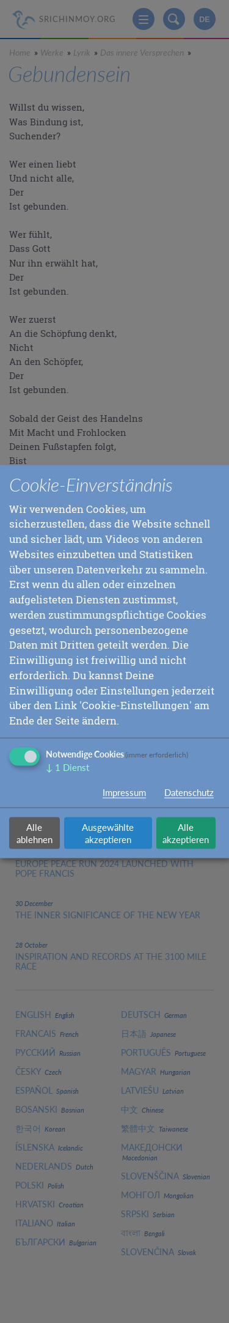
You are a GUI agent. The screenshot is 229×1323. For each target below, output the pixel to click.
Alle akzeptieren (185, 832)
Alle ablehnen (34, 832)
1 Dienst (67, 767)
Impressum (124, 791)
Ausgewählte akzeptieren (108, 832)
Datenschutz (189, 791)
